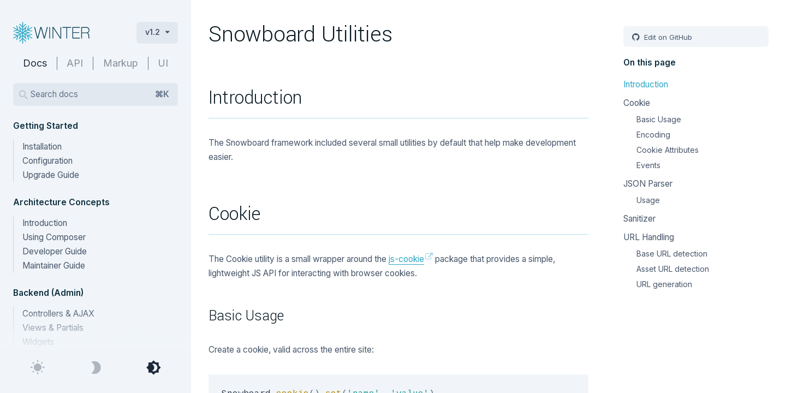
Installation (42, 146)
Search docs (100, 94)
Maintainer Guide (53, 265)
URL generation (664, 284)
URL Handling (648, 237)
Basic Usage (658, 119)
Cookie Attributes (667, 149)
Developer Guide (54, 251)
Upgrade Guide (50, 175)
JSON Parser (647, 183)
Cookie (636, 103)
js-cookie (406, 259)
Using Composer (54, 237)
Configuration (47, 161)
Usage (648, 200)
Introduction (44, 223)
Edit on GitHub (667, 37)
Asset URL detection (672, 268)
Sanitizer (639, 218)
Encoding (653, 134)
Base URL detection (671, 253)
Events (648, 165)
